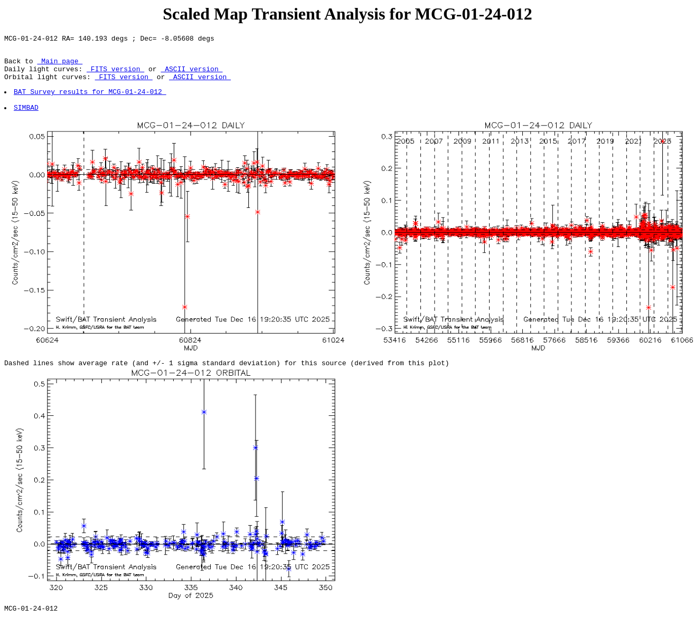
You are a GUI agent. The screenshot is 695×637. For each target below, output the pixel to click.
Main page (59, 65)
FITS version (115, 75)
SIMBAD (26, 120)
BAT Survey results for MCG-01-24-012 (90, 101)
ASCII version (191, 75)
